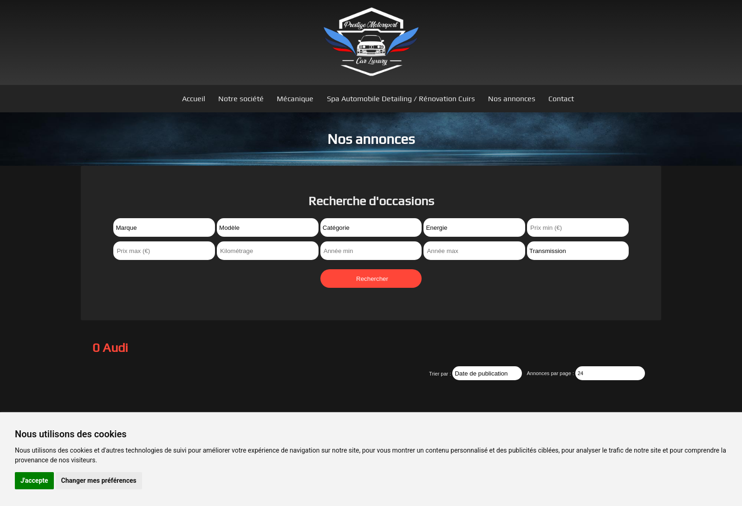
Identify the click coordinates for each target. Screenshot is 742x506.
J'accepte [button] (34, 480)
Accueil (193, 98)
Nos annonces (511, 98)
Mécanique (295, 98)
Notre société (241, 98)
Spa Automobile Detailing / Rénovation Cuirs (401, 98)
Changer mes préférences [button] (99, 480)
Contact (561, 98)
